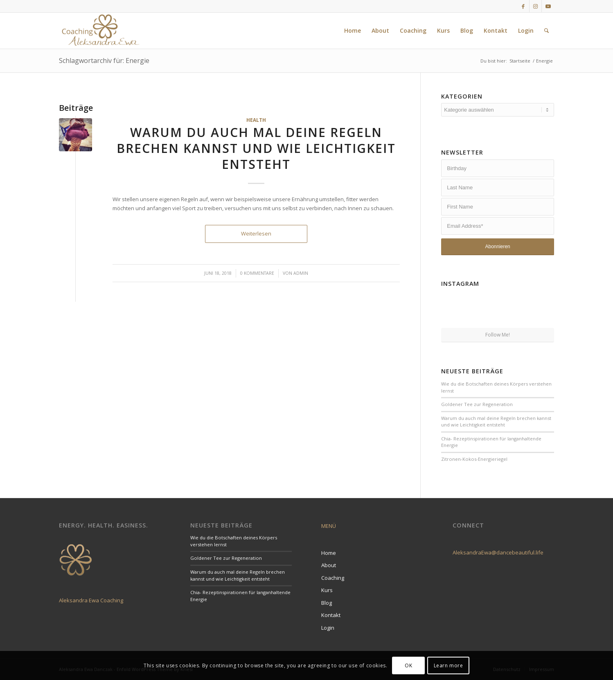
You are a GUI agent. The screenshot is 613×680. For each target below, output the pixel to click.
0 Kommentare (257, 273)
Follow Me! (497, 334)
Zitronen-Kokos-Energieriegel (474, 459)
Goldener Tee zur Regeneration (477, 404)
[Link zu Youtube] (548, 6)
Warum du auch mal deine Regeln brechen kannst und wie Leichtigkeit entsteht (256, 148)
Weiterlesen (256, 233)
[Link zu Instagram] (535, 6)
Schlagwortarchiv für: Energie (104, 60)
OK (408, 665)
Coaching (332, 577)
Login (327, 627)
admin (300, 273)
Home (328, 553)
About (328, 565)
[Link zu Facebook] (523, 6)
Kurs (327, 590)
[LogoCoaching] (100, 31)
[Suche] (546, 31)
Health (256, 120)
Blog (326, 602)
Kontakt (330, 615)
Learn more (448, 665)
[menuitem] (352, 31)
